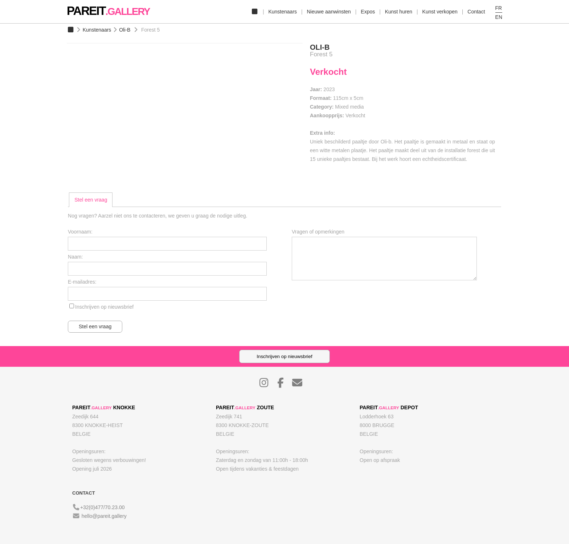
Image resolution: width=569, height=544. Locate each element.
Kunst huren (399, 12)
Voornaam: (80, 232)
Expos (368, 12)
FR (498, 8)
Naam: (75, 257)
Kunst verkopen (440, 12)
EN (498, 17)
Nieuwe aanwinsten (329, 12)
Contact (476, 12)
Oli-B (124, 30)
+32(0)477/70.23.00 (102, 507)
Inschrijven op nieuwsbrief (104, 307)
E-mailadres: (82, 282)
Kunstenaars (282, 12)
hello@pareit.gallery (104, 516)
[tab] (90, 199)
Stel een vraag (90, 200)
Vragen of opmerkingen (318, 232)
